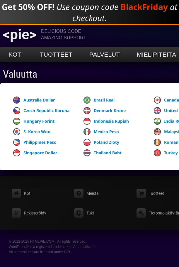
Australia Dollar (34, 100)
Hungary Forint (33, 121)
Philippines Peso (35, 142)
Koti (15, 54)
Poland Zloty (101, 142)
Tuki (90, 213)
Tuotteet (56, 54)
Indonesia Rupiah (106, 121)
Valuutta (20, 74)
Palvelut (104, 54)
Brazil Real (99, 100)
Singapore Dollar (35, 152)
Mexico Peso (101, 131)
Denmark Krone (104, 110)
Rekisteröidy (35, 213)
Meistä (92, 193)
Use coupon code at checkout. (89, 12)
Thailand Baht (102, 152)
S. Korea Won (31, 131)
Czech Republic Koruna (41, 110)
